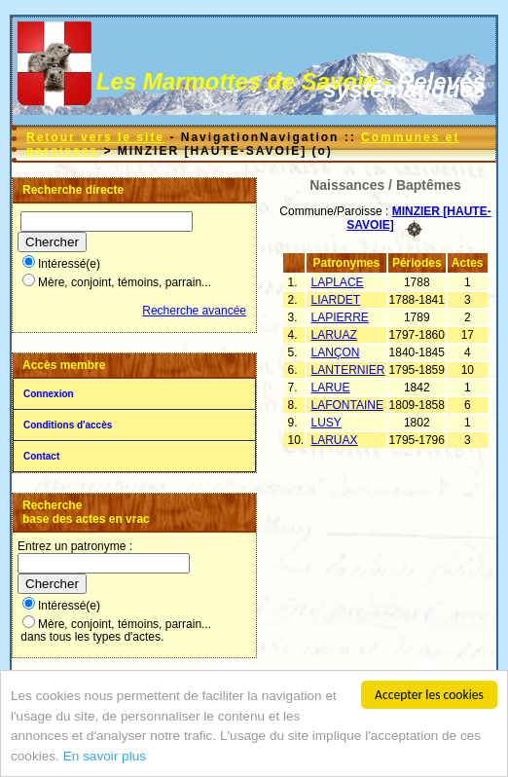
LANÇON (335, 352)
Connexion (48, 393)
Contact (41, 456)
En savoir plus (104, 757)
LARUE (330, 387)
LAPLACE (337, 282)
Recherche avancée (194, 310)
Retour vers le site (95, 137)
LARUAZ (334, 335)
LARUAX (334, 440)
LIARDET (336, 300)
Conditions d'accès (67, 425)
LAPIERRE (340, 317)
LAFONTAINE (347, 405)
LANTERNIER (348, 370)
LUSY (326, 422)
